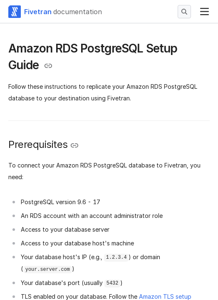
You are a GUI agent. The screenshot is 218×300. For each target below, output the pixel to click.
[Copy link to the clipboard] (48, 66)
